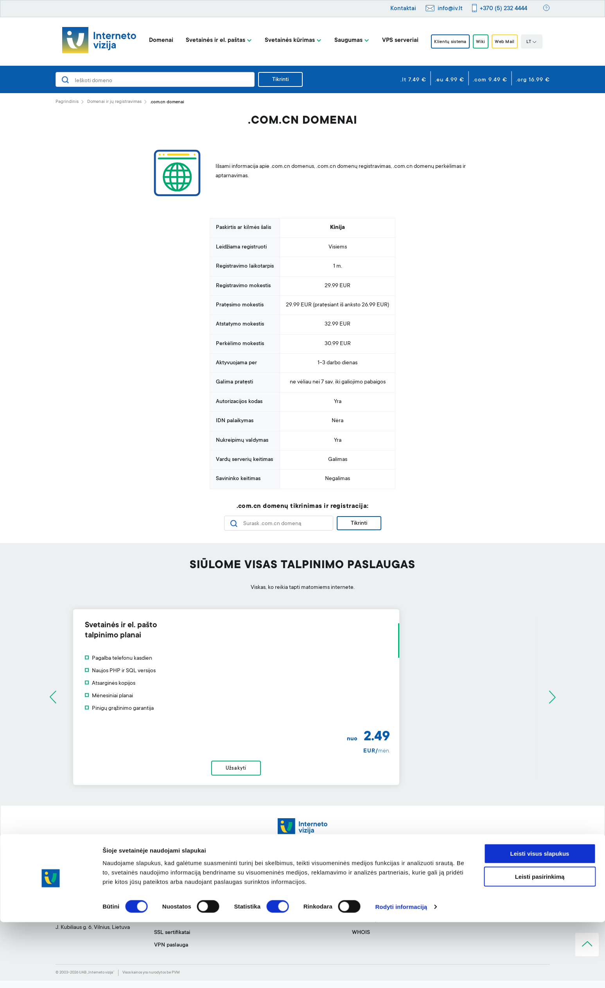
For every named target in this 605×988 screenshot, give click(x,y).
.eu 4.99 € (449, 80)
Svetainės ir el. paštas (206, 40)
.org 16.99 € (533, 80)
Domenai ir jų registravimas (114, 101)
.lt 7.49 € (413, 80)
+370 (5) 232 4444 (503, 8)
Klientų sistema (445, 42)
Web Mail (510, 42)
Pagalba (362, 878)
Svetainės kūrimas (281, 40)
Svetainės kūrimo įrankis (282, 878)
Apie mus (462, 878)
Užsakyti (302, 772)
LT (541, 42)
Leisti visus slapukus (539, 919)
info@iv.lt (450, 8)
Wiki (481, 42)
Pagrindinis (67, 101)
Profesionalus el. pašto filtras (288, 890)
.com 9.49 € (490, 80)
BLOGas (461, 890)
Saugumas (339, 40)
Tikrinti (280, 80)
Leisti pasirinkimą (540, 942)
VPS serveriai (391, 40)
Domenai (152, 40)
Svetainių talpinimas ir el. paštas (193, 890)
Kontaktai (403, 8)
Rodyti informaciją (401, 972)
